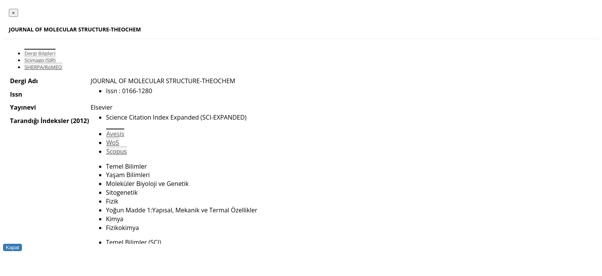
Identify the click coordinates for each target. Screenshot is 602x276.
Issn (16, 94)
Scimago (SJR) (40, 60)
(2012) (80, 121)
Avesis (115, 134)
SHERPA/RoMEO (43, 67)
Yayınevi (23, 107)
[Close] (13, 13)
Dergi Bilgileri (40, 53)
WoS (112, 142)
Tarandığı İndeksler (39, 121)
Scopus (116, 151)
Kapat (12, 247)
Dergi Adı (24, 81)
